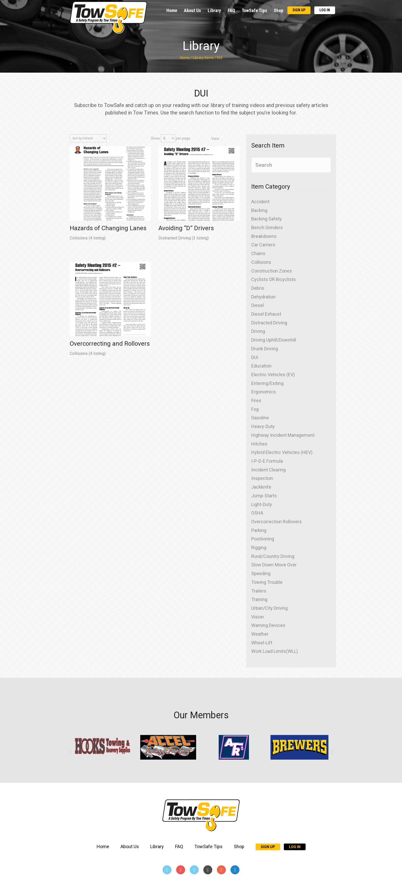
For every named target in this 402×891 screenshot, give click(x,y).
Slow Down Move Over (274, 564)
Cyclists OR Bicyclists (273, 279)
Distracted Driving (175, 238)
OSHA (257, 513)
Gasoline (260, 417)
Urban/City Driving (269, 608)
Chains (258, 253)
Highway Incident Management (283, 435)
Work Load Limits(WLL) (274, 651)
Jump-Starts (264, 495)
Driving (258, 331)
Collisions (79, 238)
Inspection (262, 478)
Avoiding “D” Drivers (186, 228)
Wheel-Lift (261, 642)
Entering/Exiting (267, 383)
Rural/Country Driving (272, 556)
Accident (260, 201)
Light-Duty (261, 504)
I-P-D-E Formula (267, 461)
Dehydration (263, 296)
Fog (255, 409)
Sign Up (299, 10)
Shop (278, 10)
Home (171, 10)
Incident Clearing (268, 469)
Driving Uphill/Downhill (273, 340)
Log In (324, 10)
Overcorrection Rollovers (276, 521)
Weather (259, 634)
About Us (192, 10)
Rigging (258, 547)
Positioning (262, 538)
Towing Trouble (267, 582)
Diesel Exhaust (266, 314)
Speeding (260, 573)
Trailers (258, 591)
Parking (258, 530)
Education (261, 366)
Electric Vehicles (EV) (273, 374)
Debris (257, 288)
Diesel (257, 305)
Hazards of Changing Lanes (108, 228)
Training (259, 599)
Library (214, 10)
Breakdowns (264, 236)
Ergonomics (263, 391)
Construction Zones (271, 271)
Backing (259, 210)
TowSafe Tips (254, 10)
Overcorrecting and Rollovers (110, 343)
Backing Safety (266, 218)
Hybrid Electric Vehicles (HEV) (282, 452)
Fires (256, 400)
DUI (254, 357)
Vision (257, 616)
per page (183, 138)
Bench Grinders (267, 227)
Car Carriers (263, 244)
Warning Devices (268, 625)
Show (155, 138)
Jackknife (261, 487)
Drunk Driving (264, 348)
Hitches (259, 444)
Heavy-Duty (263, 426)
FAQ (231, 10)
